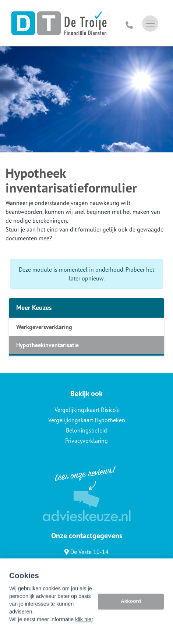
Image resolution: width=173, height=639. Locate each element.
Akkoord (131, 612)
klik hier (84, 630)
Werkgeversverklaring (44, 327)
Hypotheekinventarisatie (47, 345)
